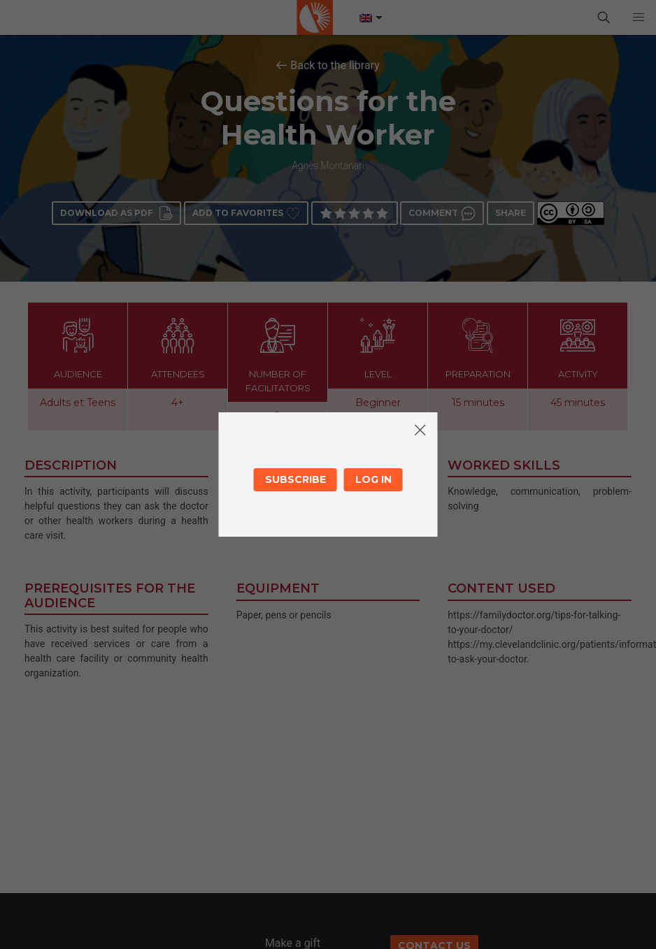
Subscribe (295, 479)
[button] (638, 17)
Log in (373, 479)
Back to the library (335, 65)
